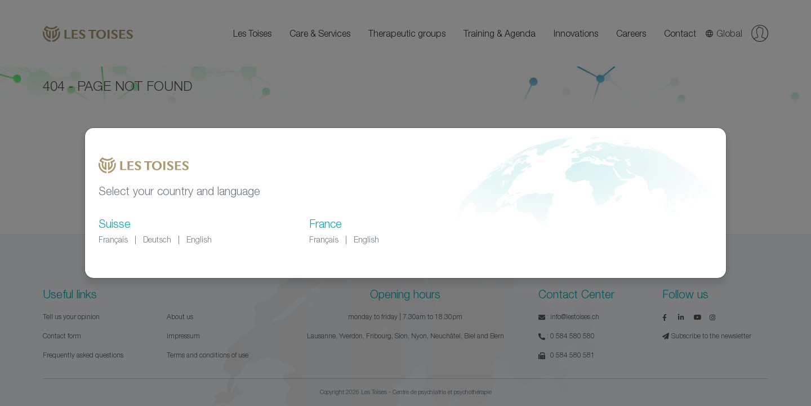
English (199, 239)
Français (113, 239)
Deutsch (157, 239)
